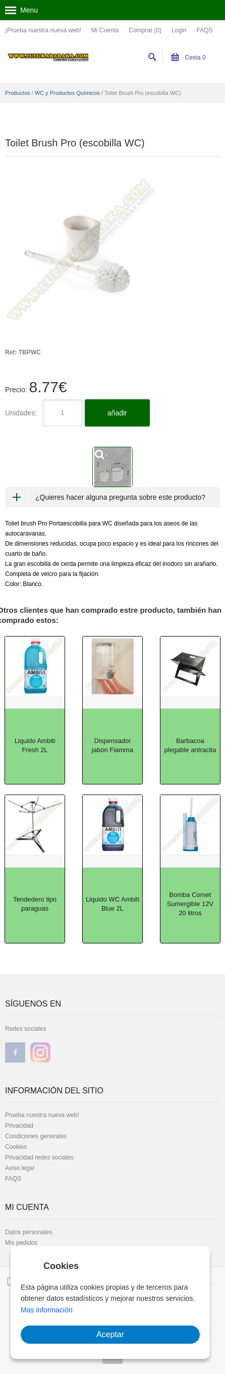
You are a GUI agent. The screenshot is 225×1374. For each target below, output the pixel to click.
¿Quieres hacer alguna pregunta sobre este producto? (120, 497)
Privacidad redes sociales (39, 1157)
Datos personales (28, 1232)
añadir (117, 413)
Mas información (47, 1310)
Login (179, 30)
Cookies (16, 1146)
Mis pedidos (21, 1242)
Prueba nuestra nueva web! (42, 1115)
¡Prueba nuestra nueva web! (43, 30)
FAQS (205, 30)
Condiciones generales (36, 1136)
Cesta (188, 57)
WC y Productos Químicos (67, 93)
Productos (17, 93)
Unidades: (21, 413)
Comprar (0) (145, 30)
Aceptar (110, 1334)
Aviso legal (19, 1168)
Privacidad (19, 1125)
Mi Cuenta (105, 30)
